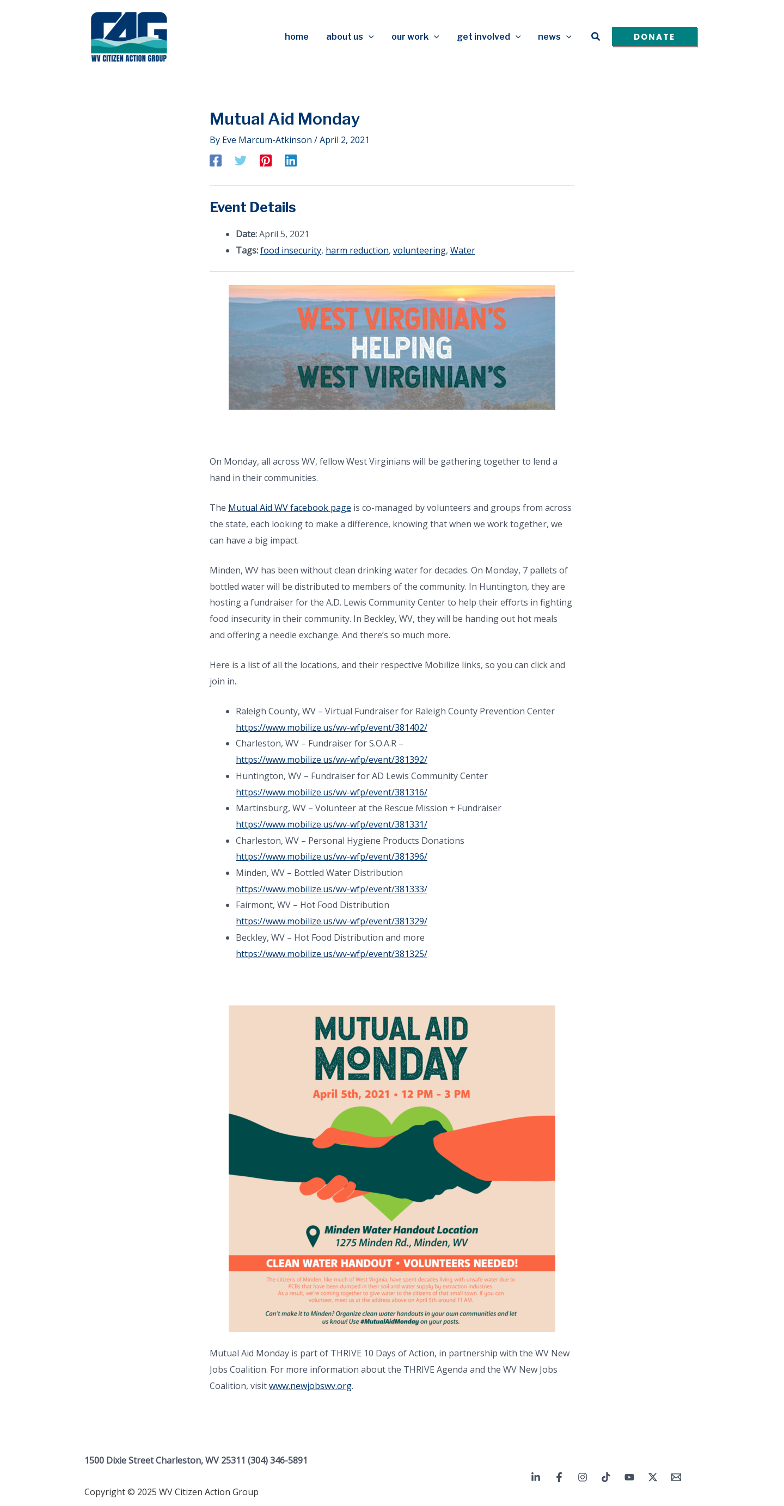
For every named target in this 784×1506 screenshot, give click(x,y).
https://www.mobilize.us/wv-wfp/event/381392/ (331, 760)
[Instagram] (582, 1477)
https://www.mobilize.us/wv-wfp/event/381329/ (331, 921)
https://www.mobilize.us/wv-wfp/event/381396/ (331, 856)
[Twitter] (241, 159)
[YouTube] (629, 1477)
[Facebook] (216, 159)
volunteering (419, 250)
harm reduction (357, 250)
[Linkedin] (291, 159)
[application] (368, 37)
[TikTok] (606, 1477)
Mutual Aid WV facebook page (289, 508)
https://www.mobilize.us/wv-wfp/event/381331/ (331, 824)
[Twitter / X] (653, 1477)
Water (462, 250)
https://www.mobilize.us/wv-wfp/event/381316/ (331, 792)
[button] (596, 37)
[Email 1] (676, 1477)
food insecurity (290, 250)
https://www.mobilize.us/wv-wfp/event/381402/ (331, 727)
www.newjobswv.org (310, 1386)
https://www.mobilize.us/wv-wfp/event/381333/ (331, 889)
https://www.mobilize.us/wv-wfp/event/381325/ (331, 954)
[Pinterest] (266, 159)
